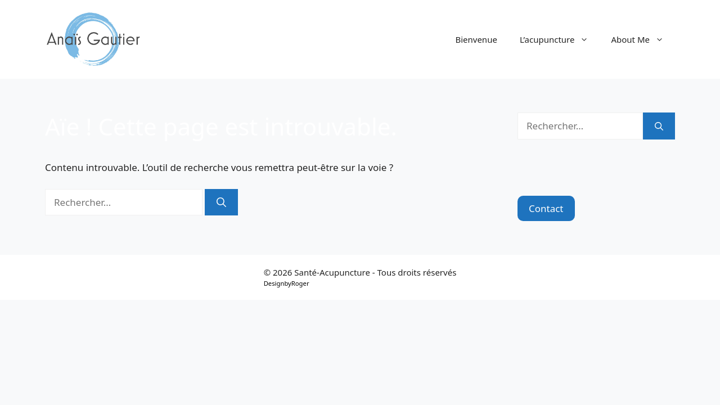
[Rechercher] (221, 202)
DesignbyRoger (286, 283)
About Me (643, 39)
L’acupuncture (560, 39)
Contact (546, 208)
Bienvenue (476, 39)
